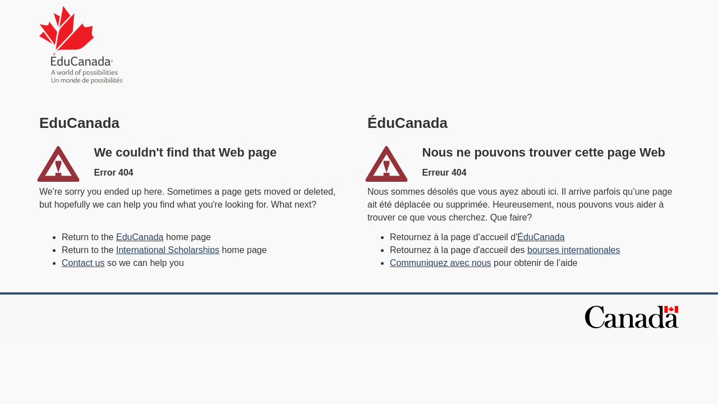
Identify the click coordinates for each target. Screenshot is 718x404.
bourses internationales (573, 250)
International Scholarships (167, 250)
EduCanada (140, 237)
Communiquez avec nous (440, 263)
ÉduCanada (541, 237)
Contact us (83, 263)
